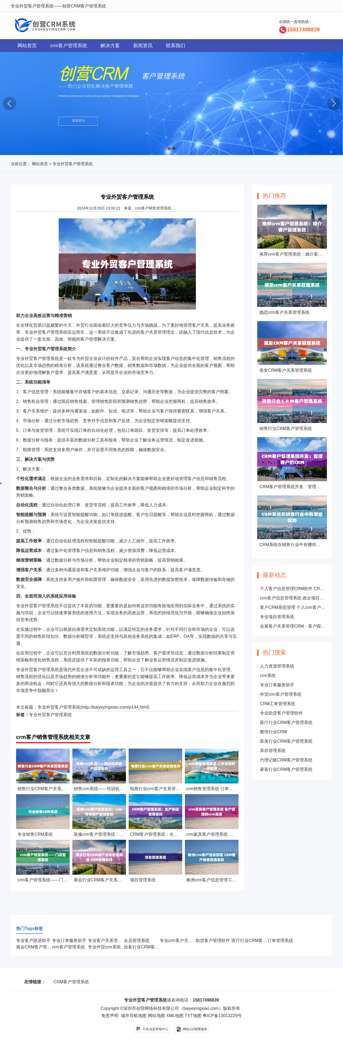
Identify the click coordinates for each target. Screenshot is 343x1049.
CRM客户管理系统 (71, 982)
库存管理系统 (273, 750)
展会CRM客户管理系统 (38, 947)
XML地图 (175, 1015)
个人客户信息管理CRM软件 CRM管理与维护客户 (293, 588)
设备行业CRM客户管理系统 (150, 947)
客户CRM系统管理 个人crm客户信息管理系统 (293, 607)
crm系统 (268, 675)
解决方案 (110, 45)
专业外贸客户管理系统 (59, 707)
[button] (169, 148)
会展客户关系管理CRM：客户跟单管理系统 (293, 626)
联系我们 (175, 45)
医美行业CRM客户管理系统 (286, 741)
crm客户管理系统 (68, 45)
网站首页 (27, 45)
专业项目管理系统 (277, 616)
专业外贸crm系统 (104, 947)
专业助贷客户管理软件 (281, 713)
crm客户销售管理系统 (153, 208)
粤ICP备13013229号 (222, 1015)
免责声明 (109, 1015)
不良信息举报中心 (152, 1029)
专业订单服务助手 (277, 685)
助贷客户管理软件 (213, 940)
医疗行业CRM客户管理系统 (286, 722)
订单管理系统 (280, 940)
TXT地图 (193, 1015)
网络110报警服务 (191, 1028)
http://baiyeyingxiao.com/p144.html (115, 707)
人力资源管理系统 (277, 666)
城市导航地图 (134, 1015)
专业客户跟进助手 (33, 940)
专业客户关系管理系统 (109, 940)
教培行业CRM (273, 732)
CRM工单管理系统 (277, 703)
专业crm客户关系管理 (180, 940)
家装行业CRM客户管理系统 (286, 769)
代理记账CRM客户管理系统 (286, 760)
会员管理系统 (137, 940)
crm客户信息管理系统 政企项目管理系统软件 (293, 598)
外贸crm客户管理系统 (280, 694)
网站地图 (156, 1015)
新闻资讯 (142, 45)
